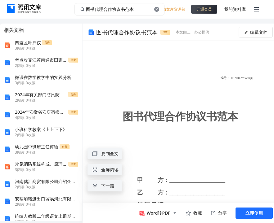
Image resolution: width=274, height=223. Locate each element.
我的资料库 (235, 9)
